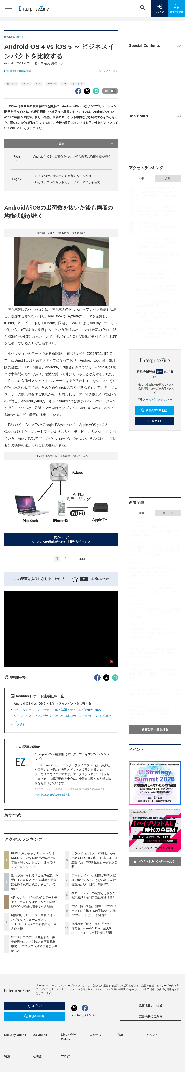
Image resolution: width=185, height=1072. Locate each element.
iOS (64, 83)
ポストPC (77, 83)
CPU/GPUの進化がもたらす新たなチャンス (62, 176)
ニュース (168, 513)
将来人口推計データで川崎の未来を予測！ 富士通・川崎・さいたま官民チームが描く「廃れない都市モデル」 (154, 551)
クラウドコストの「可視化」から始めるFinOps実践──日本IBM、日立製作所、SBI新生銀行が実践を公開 (157, 274)
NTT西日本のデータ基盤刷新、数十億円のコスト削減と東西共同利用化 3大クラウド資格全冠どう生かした (158, 258)
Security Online (15, 1035)
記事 (142, 513)
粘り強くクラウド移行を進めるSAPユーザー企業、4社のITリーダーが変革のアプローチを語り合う (154, 714)
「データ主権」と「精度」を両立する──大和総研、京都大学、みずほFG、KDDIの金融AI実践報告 (154, 531)
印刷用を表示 (16, 677)
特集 (7, 1056)
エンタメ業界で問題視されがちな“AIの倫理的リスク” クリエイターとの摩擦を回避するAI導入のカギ (154, 612)
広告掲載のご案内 (150, 1016)
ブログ (65, 1056)
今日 (142, 178)
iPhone (26, 83)
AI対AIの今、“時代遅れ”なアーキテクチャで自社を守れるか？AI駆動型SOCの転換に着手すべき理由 (34, 902)
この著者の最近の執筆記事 (52, 795)
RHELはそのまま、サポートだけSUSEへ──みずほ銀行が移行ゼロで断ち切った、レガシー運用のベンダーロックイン (154, 571)
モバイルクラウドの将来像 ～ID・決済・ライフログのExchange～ (59, 709)
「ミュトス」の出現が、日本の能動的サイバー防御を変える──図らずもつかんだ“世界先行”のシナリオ (154, 673)
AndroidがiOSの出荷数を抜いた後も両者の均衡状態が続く (72, 156)
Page (16, 179)
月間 (167, 178)
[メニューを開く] (8, 8)
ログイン (154, 421)
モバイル (11, 83)
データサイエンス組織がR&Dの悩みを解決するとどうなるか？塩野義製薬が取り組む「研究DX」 (93, 880)
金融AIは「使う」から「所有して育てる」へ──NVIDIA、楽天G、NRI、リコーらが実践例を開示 (93, 928)
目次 (86, 144)
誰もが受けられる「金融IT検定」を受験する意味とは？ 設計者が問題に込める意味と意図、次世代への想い (157, 211)
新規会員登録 (154, 410)
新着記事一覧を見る (155, 729)
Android (51, 83)
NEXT (84, 559)
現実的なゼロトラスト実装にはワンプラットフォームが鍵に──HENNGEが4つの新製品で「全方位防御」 (157, 242)
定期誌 (37, 1056)
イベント (152, 1035)
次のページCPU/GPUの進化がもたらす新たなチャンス (61, 539)
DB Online (40, 1035)
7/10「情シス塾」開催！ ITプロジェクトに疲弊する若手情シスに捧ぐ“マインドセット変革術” (93, 911)
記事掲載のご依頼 (150, 1005)
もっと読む (18, 724)
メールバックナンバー (155, 399)
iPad (38, 83)
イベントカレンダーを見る (154, 862)
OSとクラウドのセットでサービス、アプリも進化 (66, 182)
